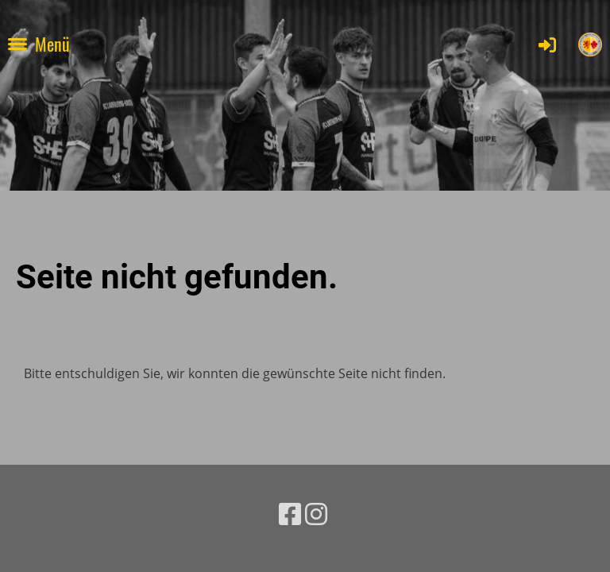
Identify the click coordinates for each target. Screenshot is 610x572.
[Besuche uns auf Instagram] (316, 514)
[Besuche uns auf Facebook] (290, 514)
